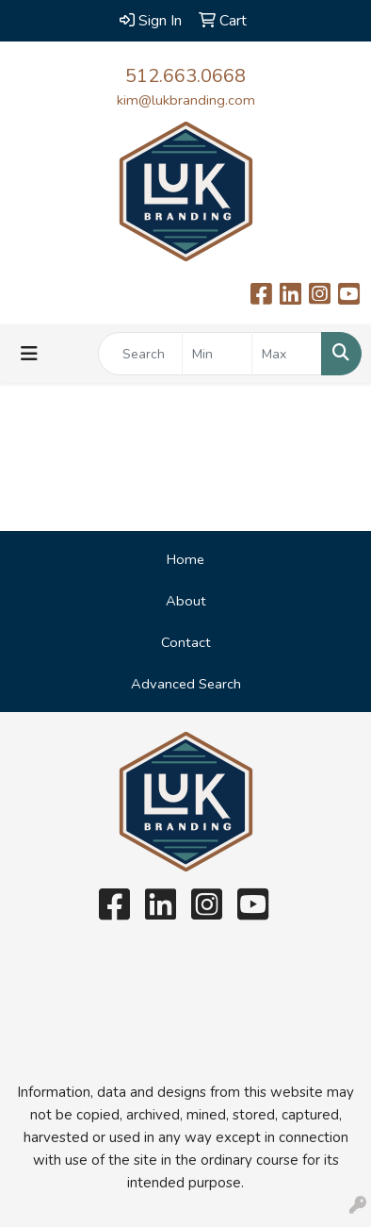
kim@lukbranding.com (186, 100)
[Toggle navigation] (29, 354)
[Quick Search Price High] (286, 353)
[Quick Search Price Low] (217, 353)
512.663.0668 (185, 76)
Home (185, 559)
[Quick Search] (140, 353)
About (186, 600)
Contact (186, 642)
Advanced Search (186, 683)
